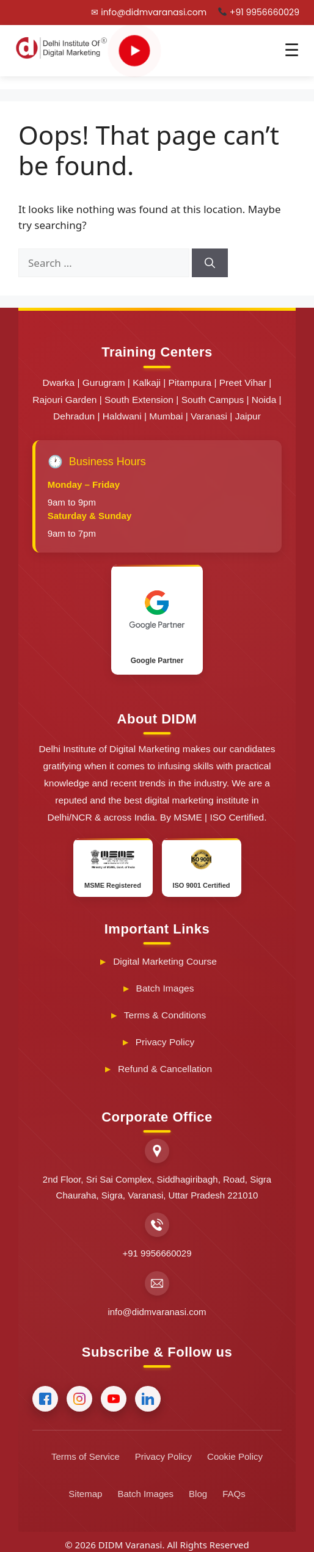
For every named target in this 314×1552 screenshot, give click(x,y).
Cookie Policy (235, 1456)
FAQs (234, 1494)
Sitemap (85, 1494)
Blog (198, 1494)
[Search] (210, 263)
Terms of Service (85, 1456)
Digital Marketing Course (165, 961)
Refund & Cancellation (165, 1069)
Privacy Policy (165, 1042)
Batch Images (165, 988)
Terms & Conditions (165, 1015)
